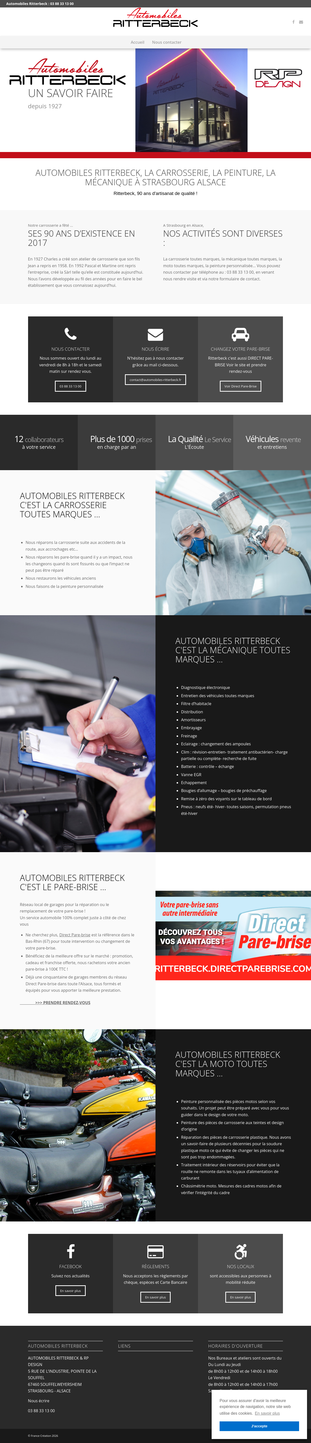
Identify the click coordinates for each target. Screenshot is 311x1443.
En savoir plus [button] (267, 1413)
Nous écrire (38, 1401)
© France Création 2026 (43, 1436)
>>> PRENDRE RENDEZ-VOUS (55, 1002)
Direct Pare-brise (74, 935)
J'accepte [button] (259, 1426)
